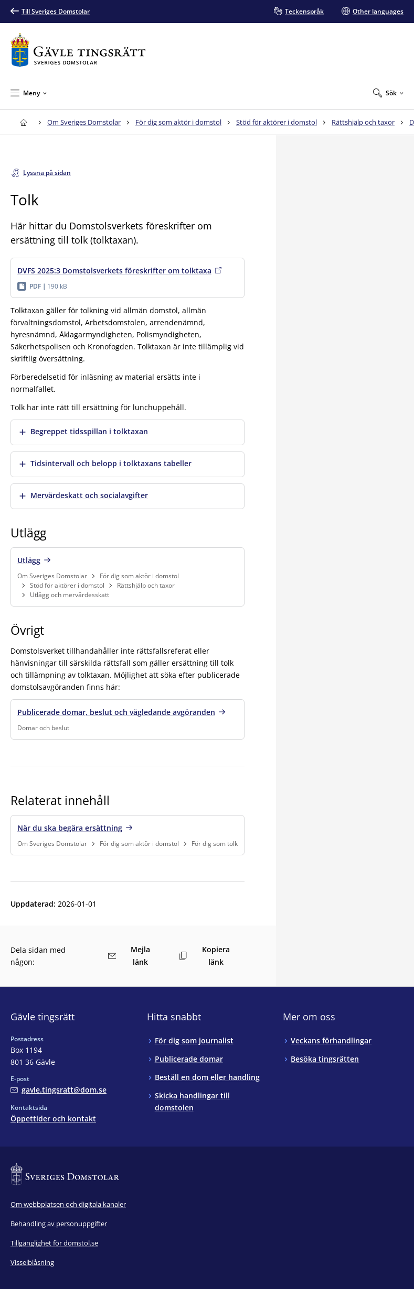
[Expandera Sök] (388, 92)
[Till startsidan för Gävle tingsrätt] (77, 50)
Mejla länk (129, 955)
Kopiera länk (204, 955)
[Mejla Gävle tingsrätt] (58, 1090)
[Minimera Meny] (28, 92)
